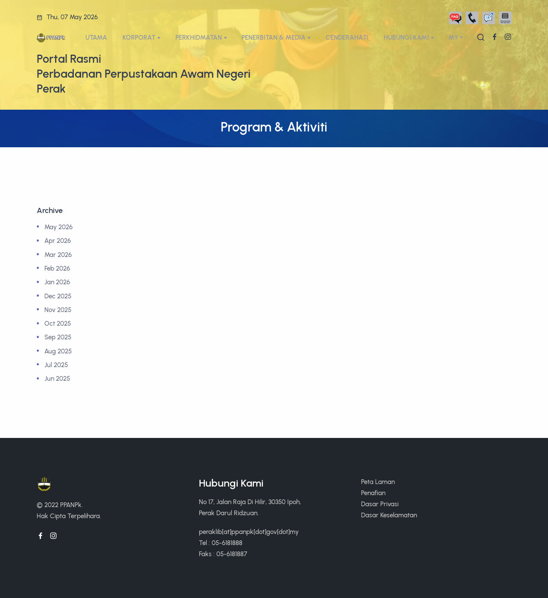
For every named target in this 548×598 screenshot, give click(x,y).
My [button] (453, 37)
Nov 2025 (57, 310)
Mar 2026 (58, 255)
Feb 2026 (57, 268)
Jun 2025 (57, 378)
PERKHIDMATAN (198, 37)
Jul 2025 (56, 365)
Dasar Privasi (380, 504)
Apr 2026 (57, 240)
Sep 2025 (57, 337)
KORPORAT (138, 37)
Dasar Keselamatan (389, 515)
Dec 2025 (57, 296)
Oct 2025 (57, 323)
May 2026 (58, 227)
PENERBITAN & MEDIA (274, 37)
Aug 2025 (58, 351)
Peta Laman (378, 482)
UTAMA (96, 37)
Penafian (373, 493)
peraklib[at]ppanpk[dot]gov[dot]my (249, 532)
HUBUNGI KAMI (406, 37)
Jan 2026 (57, 282)
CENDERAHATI (347, 37)
